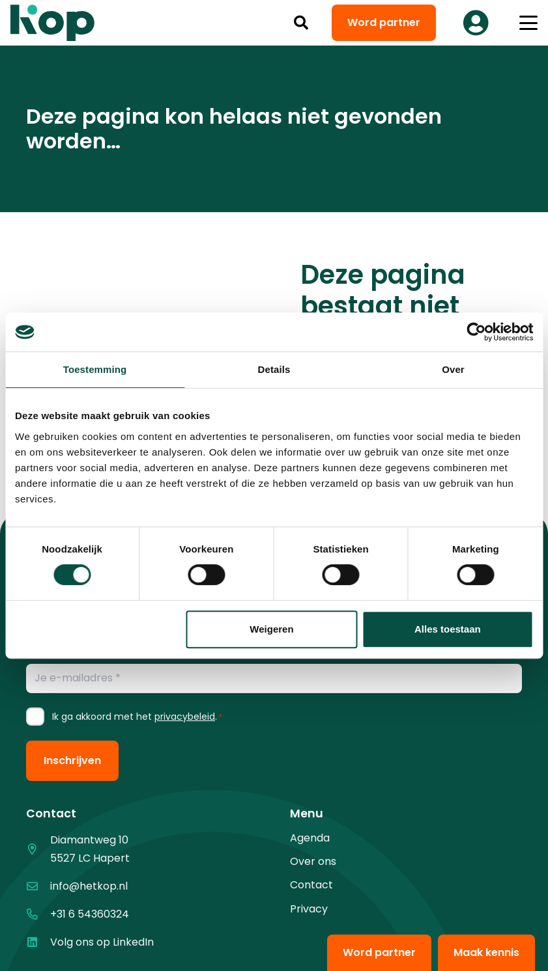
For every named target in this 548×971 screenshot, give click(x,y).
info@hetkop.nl (89, 886)
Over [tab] (453, 369)
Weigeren (271, 629)
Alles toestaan (447, 629)
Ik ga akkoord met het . (137, 716)
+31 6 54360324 (89, 914)
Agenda (310, 837)
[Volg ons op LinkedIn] (38, 942)
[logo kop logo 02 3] (52, 23)
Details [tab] (274, 369)
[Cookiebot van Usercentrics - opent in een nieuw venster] (476, 332)
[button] (301, 23)
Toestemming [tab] (95, 369)
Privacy (309, 908)
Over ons (313, 861)
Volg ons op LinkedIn (102, 942)
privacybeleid (184, 716)
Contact (311, 884)
